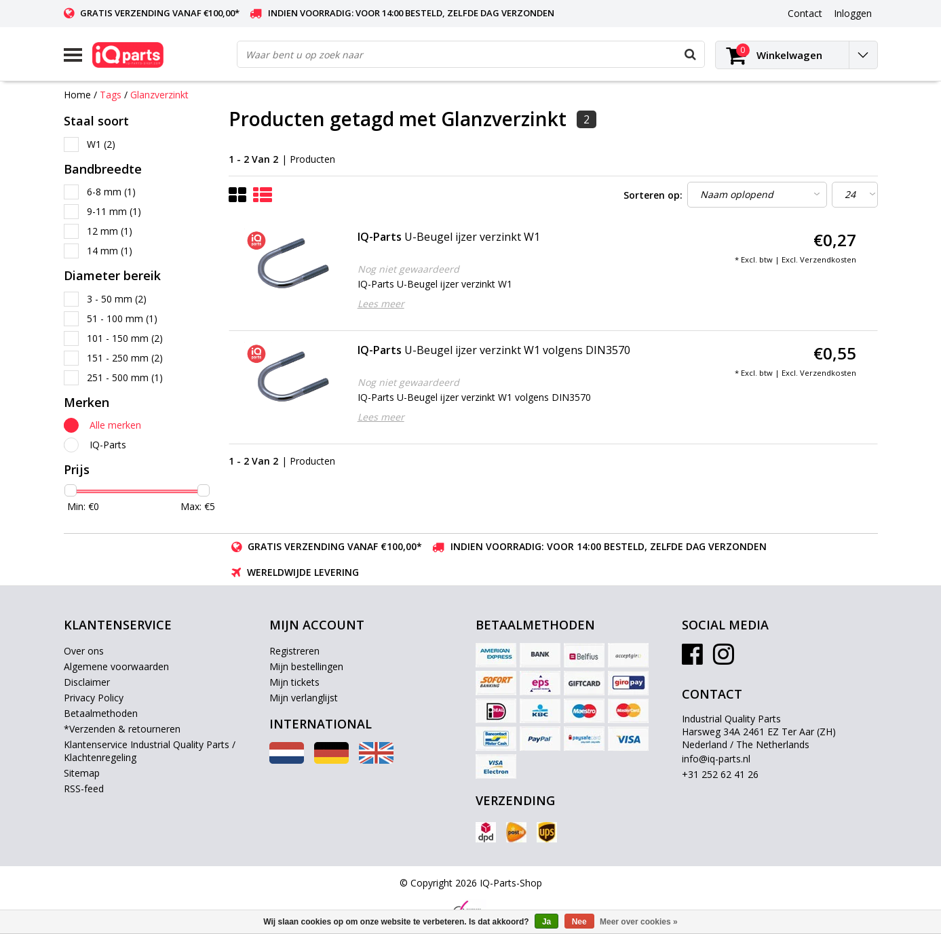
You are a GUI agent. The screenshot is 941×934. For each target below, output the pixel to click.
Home (77, 94)
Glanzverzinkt (159, 94)
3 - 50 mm (117, 298)
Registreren (294, 650)
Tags (110, 94)
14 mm (109, 250)
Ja (546, 922)
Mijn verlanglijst (303, 697)
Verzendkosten (828, 259)
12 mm (109, 231)
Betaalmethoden (101, 713)
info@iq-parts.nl (716, 758)
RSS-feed (84, 788)
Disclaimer (87, 682)
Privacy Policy (93, 697)
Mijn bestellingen (306, 666)
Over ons (84, 650)
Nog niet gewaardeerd (408, 268)
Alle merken (115, 425)
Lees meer (381, 303)
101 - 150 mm (125, 338)
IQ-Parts (108, 444)
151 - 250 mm (125, 357)
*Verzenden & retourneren (122, 728)
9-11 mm (114, 211)
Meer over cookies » (639, 922)
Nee (579, 922)
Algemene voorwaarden (116, 666)
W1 (101, 144)
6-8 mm (111, 191)
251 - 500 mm (125, 377)
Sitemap (82, 772)
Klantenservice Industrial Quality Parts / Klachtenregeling (149, 751)
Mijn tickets (294, 682)
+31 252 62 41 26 (720, 774)
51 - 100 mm (122, 318)
